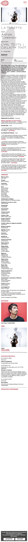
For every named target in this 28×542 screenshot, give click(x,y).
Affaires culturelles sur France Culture (11, 120)
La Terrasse (4, 151)
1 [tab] (10, 23)
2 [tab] (11, 23)
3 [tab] (13, 23)
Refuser (20, 539)
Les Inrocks (14, 162)
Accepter (9, 539)
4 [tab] (14, 23)
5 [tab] (16, 23)
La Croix (3, 139)
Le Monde (3, 145)
